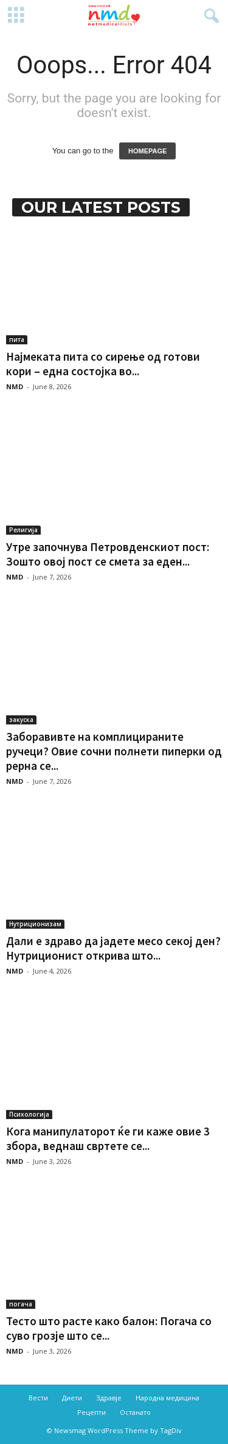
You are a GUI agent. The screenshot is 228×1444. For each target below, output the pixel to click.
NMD (14, 386)
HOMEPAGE (147, 151)
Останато (135, 1412)
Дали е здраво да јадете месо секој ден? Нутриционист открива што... (113, 948)
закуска (21, 719)
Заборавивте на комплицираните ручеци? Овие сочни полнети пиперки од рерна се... (114, 751)
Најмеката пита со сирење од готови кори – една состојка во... (103, 363)
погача (20, 1304)
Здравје (109, 1397)
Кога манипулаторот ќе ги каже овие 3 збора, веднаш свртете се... (108, 1138)
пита (16, 339)
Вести (38, 1397)
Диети (72, 1397)
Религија (23, 530)
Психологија (29, 1114)
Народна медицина (167, 1397)
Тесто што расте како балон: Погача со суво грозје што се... (109, 1328)
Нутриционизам (35, 924)
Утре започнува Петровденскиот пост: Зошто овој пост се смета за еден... (107, 554)
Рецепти (91, 1412)
